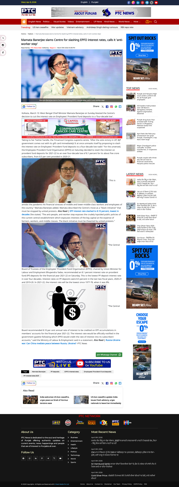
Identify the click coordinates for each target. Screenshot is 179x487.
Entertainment (84, 22)
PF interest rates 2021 (31, 376)
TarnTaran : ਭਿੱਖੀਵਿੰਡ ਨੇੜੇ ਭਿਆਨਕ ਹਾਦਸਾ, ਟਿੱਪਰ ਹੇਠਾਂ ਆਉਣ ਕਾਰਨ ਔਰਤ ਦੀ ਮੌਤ (145, 240)
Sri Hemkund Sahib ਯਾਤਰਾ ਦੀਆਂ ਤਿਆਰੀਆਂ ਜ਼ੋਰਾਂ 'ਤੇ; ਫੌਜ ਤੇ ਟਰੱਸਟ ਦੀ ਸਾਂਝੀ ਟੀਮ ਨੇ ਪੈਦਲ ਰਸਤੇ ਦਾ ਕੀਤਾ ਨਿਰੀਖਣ (146, 207)
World (72, 459)
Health (72, 445)
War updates (57, 27)
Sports (72, 462)
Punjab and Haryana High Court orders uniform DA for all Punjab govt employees (147, 97)
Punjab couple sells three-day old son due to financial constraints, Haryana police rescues (147, 161)
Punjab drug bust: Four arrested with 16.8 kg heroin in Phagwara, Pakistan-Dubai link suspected (146, 124)
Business (73, 437)
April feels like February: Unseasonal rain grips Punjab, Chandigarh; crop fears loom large (147, 137)
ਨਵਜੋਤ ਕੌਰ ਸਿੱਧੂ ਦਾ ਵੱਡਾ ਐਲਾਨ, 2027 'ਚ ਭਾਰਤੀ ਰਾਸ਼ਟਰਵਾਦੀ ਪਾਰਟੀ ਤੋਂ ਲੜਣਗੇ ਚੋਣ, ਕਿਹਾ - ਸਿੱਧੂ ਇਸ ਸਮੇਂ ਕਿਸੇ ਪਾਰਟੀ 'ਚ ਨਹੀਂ (147, 182)
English (84, 2)
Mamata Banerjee (38, 372)
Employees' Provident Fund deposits (97, 372)
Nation (30, 34)
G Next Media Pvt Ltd (61, 484)
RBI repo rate (127, 27)
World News (125, 22)
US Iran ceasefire (40, 27)
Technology (74, 455)
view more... (153, 89)
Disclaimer (108, 484)
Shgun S (52, 48)
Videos (71, 22)
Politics (47, 22)
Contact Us (99, 484)
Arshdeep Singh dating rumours (102, 27)
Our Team (116, 484)
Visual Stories (59, 22)
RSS (145, 484)
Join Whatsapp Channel (109, 354)
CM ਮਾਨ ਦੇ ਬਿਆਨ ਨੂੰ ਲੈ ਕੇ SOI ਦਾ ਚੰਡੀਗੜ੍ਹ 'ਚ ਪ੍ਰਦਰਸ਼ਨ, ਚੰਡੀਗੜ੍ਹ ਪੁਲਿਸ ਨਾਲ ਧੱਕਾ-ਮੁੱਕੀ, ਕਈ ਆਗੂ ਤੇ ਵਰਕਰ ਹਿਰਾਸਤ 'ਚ (147, 195)
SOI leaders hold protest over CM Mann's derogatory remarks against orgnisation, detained (146, 110)
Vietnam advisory (75, 27)
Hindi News (110, 22)
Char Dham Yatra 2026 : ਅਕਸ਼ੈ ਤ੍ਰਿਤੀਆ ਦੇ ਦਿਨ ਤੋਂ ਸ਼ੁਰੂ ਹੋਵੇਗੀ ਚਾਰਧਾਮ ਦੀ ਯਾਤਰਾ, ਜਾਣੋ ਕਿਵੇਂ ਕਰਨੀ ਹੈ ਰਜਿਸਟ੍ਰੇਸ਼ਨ (146, 229)
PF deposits (55, 372)
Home (23, 34)
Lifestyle (72, 448)
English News (34, 22)
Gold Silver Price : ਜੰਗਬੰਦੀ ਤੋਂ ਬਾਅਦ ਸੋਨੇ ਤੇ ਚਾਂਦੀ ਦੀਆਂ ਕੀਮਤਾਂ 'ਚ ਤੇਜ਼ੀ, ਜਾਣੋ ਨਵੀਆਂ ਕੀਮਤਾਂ (147, 218)
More (137, 22)
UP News (98, 22)
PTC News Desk (36, 48)
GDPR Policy (138, 484)
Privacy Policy (127, 484)
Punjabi (94, 2)
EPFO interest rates (71, 372)
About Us (89, 484)
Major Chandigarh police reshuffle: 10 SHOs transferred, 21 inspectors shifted (147, 149)
